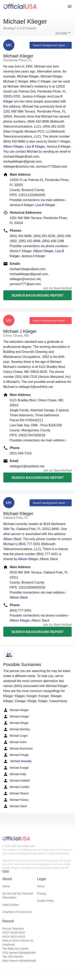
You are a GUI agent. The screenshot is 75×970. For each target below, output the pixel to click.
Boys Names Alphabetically (19, 960)
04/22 (21, 936)
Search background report (37, 295)
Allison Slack (12, 539)
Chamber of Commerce (17, 912)
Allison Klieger (13, 146)
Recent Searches (13, 928)
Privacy (41, 893)
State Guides (10, 904)
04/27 (5, 932)
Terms (41, 886)
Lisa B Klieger (35, 146)
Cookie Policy (45, 900)
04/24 (5, 936)
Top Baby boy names (15, 948)
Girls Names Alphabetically (19, 952)
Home (6, 886)
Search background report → (51, 45)
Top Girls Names (12, 956)
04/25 (21, 932)
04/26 (13, 932)
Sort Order (61, 32)
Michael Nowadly (17, 761)
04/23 (13, 936)
